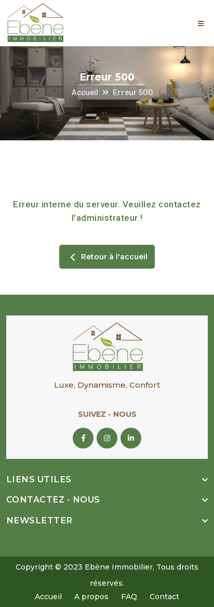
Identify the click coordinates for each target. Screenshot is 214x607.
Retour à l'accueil (107, 257)
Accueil (85, 92)
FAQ (129, 596)
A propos (91, 596)
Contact (164, 596)
